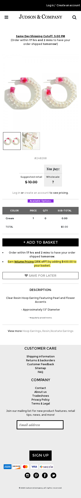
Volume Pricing (24, 261)
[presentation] (36, 439)
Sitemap (40, 368)
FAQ (40, 372)
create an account (36, 192)
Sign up (40, 455)
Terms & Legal (40, 403)
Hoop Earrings (31, 331)
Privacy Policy (40, 399)
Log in (50, 5)
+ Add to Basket (40, 242)
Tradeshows (40, 395)
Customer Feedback (40, 364)
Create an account (68, 5)
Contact (40, 388)
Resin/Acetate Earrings (57, 331)
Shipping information (41, 356)
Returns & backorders (40, 360)
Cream (10, 218)
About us (40, 391)
